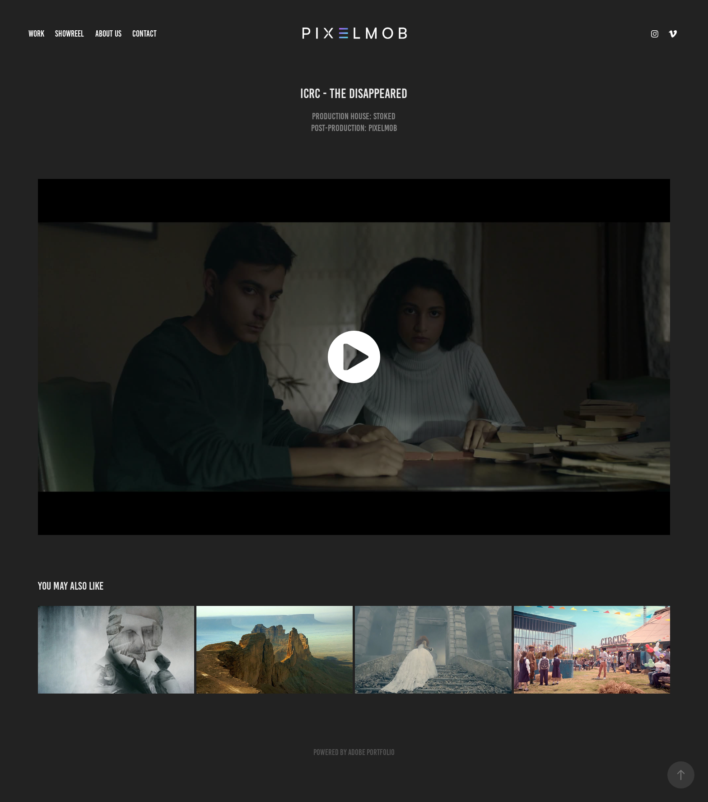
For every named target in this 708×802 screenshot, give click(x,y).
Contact (144, 33)
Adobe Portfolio (371, 752)
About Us (108, 33)
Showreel (69, 33)
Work (36, 33)
